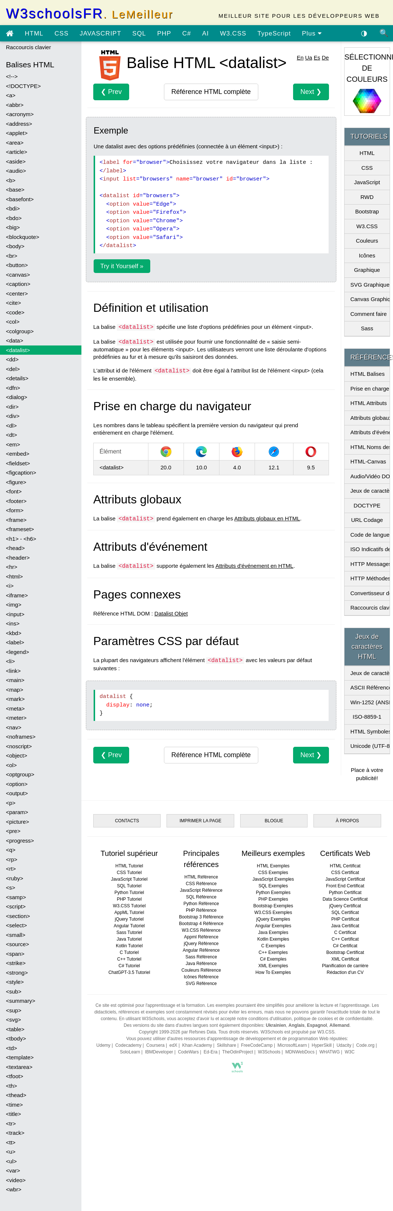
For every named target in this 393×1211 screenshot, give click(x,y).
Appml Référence (201, 937)
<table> (15, 1029)
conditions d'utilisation (269, 1018)
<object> (16, 755)
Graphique (367, 270)
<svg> (13, 1019)
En (300, 57)
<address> (19, 124)
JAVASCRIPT (100, 33)
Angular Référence (201, 950)
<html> (14, 576)
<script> (16, 906)
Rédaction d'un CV (345, 972)
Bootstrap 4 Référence (201, 923)
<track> (15, 1133)
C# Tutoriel (129, 965)
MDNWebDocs (300, 1052)
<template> (20, 1057)
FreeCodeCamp (256, 1045)
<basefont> (20, 199)
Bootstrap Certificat (345, 952)
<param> (17, 812)
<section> (18, 916)
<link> (13, 671)
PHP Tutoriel (129, 899)
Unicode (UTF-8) (370, 746)
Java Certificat (345, 925)
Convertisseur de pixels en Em (370, 593)
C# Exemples (273, 959)
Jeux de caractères (370, 491)
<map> (14, 690)
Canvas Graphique (370, 299)
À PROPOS (347, 820)
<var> (13, 1170)
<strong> (17, 972)
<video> (16, 1180)
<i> (10, 586)
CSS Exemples (273, 872)
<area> (15, 142)
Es (317, 57)
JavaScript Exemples (273, 879)
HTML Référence (201, 877)
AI (205, 33)
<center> (17, 293)
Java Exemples (273, 932)
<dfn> (13, 388)
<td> (11, 1048)
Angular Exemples (273, 925)
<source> (17, 944)
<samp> (16, 897)
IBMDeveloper (159, 1052)
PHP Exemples (273, 899)
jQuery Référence (201, 943)
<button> (17, 265)
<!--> (12, 76)
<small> (16, 935)
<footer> (16, 501)
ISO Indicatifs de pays (370, 549)
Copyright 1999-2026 (159, 1032)
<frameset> (20, 529)
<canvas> (18, 274)
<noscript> (19, 746)
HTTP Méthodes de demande (370, 578)
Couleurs (367, 240)
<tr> (11, 1123)
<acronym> (20, 114)
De (325, 57)
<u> (11, 1151)
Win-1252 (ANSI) (370, 702)
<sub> (13, 991)
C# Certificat (345, 945)
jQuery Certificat (345, 905)
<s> (10, 887)
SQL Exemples (273, 885)
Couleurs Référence (201, 970)
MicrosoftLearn (292, 1045)
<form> (15, 510)
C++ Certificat (345, 939)
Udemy (103, 1045)
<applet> (16, 133)
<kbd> (13, 633)
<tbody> (16, 1038)
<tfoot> (14, 1076)
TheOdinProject (237, 1052)
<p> (11, 803)
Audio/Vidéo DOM (370, 476)
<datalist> (18, 350)
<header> (18, 557)
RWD (367, 197)
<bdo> (14, 218)
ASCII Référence (370, 687)
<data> (14, 340)
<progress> (20, 840)
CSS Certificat (345, 872)
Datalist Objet (171, 613)
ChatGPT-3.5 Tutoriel (129, 972)
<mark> (15, 699)
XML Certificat (345, 959)
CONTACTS (127, 820)
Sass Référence (201, 956)
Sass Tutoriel (129, 932)
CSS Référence (201, 883)
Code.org (365, 1045)
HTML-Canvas (368, 461)
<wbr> (13, 1189)
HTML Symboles (370, 731)
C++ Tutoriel (129, 959)
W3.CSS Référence (201, 930)
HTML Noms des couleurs (370, 447)
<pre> (13, 831)
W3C (350, 1052)
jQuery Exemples (273, 919)
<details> (17, 378)
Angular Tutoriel (129, 925)
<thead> (16, 1095)
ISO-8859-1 (367, 717)
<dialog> (16, 397)
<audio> (16, 171)
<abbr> (15, 105)
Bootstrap (367, 211)
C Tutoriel (129, 952)
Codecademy (128, 1045)
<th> (11, 1086)
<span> (15, 954)
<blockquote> (22, 237)
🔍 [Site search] (384, 33)
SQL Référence (201, 897)
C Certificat (345, 932)
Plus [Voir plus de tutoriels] (312, 33)
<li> (10, 661)
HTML (34, 33)
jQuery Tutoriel (129, 919)
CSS (61, 33)
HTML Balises (367, 374)
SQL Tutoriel (129, 885)
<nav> (13, 727)
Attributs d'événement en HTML (254, 566)
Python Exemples (273, 892)
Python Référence (201, 903)
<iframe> (17, 595)
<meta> (15, 708)
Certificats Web (345, 853)
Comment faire (368, 314)
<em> (13, 444)
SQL (139, 33)
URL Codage (367, 520)
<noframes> (21, 736)
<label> (15, 642)
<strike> (16, 963)
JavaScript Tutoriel (129, 879)
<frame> (16, 520)
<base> (15, 189)
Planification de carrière (345, 965)
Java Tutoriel (129, 939)
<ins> (13, 623)
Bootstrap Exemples (273, 905)
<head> (15, 548)
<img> (13, 604)
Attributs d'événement (370, 432)
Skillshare (226, 1045)
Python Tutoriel (129, 892)
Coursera (155, 1045)
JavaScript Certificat (345, 879)
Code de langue (370, 535)
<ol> (11, 765)
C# (186, 33)
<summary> (20, 1001)
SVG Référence (201, 983)
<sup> (13, 1010)
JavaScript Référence (201, 890)
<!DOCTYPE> (23, 86)
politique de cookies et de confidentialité (333, 1018)
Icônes (367, 255)
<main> (15, 680)
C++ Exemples (273, 952)
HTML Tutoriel (129, 865)
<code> (15, 312)
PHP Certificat (345, 919)
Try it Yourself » (122, 266)
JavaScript (367, 182)
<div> (13, 416)
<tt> (11, 1142)
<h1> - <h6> (21, 539)
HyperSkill (322, 1045)
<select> (16, 925)
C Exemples (273, 945)
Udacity (343, 1045)
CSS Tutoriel (129, 872)
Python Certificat (345, 892)
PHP (164, 33)
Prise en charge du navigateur (370, 388)
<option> (16, 784)
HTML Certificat (345, 865)
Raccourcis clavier (28, 47)
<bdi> (13, 208)
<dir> (12, 407)
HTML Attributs (368, 403)
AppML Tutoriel (129, 912)
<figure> (16, 482)
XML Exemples (273, 965)
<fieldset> (18, 463)
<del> (13, 369)
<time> (14, 1105)
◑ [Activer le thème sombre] (364, 33)
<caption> (18, 284)
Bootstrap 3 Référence (201, 917)
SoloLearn (130, 1052)
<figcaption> (21, 472)
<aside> (16, 161)
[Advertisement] (228, 1141)
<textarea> (19, 1067)
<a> (11, 95)
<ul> (11, 1161)
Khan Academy (197, 1045)
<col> (13, 321)
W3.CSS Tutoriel (129, 905)
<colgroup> (20, 331)
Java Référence (201, 963)
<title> (13, 1114)
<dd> (12, 359)
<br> (11, 256)
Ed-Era (210, 1052)
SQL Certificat (345, 912)
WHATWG (329, 1052)
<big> (13, 227)
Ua (308, 57)
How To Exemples (273, 972)
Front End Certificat (345, 885)
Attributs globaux (370, 418)
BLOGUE (274, 820)
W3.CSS (233, 33)
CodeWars (188, 1052)
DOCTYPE (367, 505)
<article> (16, 152)
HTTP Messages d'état (370, 564)
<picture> (17, 822)
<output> (17, 793)
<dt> (11, 435)
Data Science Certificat (345, 899)
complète (211, 91)
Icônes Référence (201, 976)
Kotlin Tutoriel (129, 945)
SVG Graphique (370, 284)
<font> (14, 491)
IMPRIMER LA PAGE (200, 820)
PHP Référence (201, 910)
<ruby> (14, 878)
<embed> (17, 454)
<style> (15, 982)
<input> (15, 614)
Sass (367, 328)
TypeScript (274, 33)
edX (173, 1045)
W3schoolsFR (89, 13)
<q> (11, 850)
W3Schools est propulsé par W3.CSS (297, 1032)
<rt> (11, 869)
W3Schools (269, 1052)
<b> (11, 180)
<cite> (13, 303)
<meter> (16, 718)
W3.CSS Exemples (273, 912)
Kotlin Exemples (273, 939)
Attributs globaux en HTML (267, 518)
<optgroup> (20, 774)
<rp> (11, 859)
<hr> (11, 567)
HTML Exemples (273, 865)
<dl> (11, 425)
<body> (15, 246)
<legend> (17, 652)
